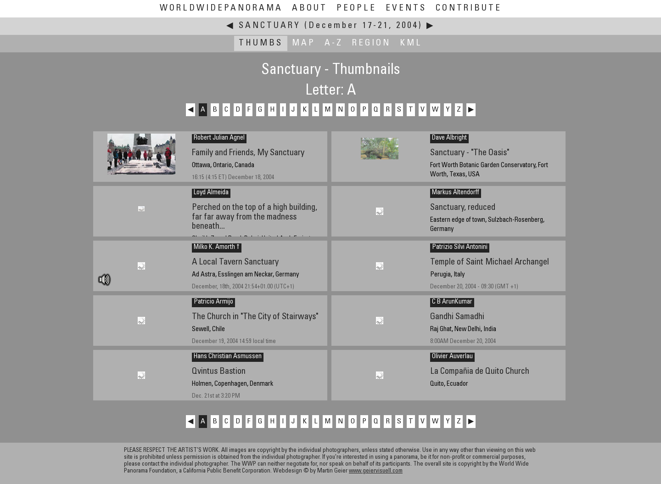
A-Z (334, 43)
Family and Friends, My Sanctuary (248, 153)
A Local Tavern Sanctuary (235, 262)
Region (371, 43)
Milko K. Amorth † (217, 247)
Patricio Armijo (213, 302)
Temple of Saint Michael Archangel (489, 262)
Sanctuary (270, 26)
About (309, 8)
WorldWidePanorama (221, 8)
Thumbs (261, 43)
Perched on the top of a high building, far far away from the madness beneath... (254, 217)
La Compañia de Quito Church (479, 371)
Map (303, 43)
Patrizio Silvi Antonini (459, 247)
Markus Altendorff (455, 193)
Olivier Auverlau (452, 357)
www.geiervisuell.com (376, 471)
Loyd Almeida (211, 193)
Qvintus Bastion (219, 371)
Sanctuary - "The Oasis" (469, 153)
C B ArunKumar (452, 302)
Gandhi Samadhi (457, 317)
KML (411, 43)
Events (406, 8)
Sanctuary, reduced (462, 207)
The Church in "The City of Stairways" (255, 317)
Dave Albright (449, 138)
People (356, 8)
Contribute (469, 8)
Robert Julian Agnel (219, 138)
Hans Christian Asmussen (228, 357)
